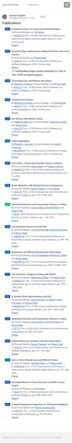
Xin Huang (40, 388)
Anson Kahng (37, 207)
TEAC (16, 214)
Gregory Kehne (38, 300)
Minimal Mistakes (56, 437)
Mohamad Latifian (58, 122)
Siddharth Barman (23, 122)
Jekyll (29, 437)
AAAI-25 (18, 61)
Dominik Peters (52, 207)
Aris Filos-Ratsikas (40, 230)
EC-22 (17, 328)
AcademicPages (38, 437)
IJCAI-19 (18, 392)
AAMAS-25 (19, 35)
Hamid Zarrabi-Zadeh (45, 407)
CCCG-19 (18, 411)
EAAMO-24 (19, 169)
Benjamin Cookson (24, 84)
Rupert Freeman (55, 166)
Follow (42, 17)
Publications (33, 5)
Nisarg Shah (41, 58)
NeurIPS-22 (19, 306)
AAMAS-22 (19, 366)
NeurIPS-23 (19, 262)
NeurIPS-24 (19, 150)
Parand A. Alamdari (24, 144)
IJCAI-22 (18, 347)
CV (44, 5)
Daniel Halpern (38, 188)
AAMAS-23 (19, 281)
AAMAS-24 (19, 236)
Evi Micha (39, 32)
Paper (15, 45)
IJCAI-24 (18, 192)
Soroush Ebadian (10, 5)
